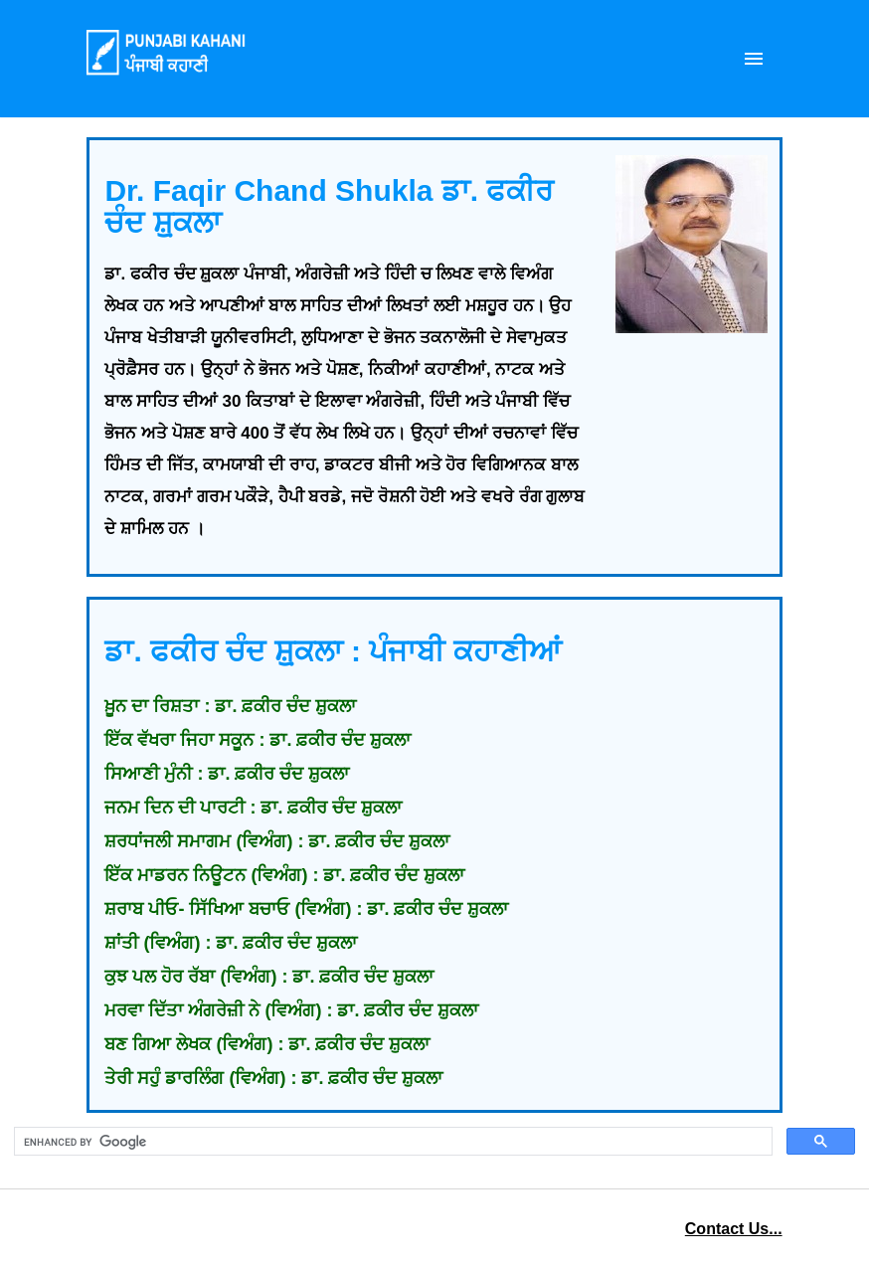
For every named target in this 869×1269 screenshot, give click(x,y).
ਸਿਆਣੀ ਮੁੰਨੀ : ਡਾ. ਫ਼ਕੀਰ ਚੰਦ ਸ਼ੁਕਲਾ (226, 774)
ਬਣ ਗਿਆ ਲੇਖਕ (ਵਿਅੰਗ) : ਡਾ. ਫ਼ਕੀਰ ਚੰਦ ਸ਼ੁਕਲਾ (267, 1044)
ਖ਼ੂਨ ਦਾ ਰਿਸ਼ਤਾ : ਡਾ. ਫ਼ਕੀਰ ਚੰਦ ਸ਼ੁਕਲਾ (230, 706)
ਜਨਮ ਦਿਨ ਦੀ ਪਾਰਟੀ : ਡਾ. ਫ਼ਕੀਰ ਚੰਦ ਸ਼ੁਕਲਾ (253, 807)
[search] (391, 1142)
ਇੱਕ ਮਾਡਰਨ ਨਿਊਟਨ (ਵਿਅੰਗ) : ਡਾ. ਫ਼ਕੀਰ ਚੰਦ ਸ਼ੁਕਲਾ (284, 875)
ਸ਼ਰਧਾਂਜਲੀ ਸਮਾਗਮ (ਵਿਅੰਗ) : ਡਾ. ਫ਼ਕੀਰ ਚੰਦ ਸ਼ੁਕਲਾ (276, 841)
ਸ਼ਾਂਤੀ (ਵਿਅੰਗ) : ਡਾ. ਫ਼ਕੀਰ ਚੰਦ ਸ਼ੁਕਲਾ (230, 943)
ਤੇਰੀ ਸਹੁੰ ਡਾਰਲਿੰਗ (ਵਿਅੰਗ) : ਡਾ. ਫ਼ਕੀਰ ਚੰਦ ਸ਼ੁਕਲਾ (273, 1078)
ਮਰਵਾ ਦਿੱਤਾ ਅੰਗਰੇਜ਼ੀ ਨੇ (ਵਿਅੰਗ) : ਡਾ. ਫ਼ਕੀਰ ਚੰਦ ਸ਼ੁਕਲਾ (291, 1010)
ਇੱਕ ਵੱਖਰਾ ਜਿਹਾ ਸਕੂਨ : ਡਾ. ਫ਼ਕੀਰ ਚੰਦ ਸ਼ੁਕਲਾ (257, 740)
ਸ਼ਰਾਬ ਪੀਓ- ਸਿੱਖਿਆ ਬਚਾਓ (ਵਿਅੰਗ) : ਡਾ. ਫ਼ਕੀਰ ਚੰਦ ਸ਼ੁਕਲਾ (306, 909)
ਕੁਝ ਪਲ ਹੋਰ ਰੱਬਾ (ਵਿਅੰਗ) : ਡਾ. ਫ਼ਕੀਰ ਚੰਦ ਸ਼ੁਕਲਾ (269, 977)
